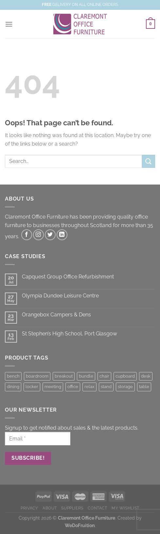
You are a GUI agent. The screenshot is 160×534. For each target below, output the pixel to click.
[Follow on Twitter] (50, 234)
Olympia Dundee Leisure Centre (60, 296)
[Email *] (37, 438)
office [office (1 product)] (72, 386)
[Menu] (9, 24)
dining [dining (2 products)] (13, 386)
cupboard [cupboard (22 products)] (125, 376)
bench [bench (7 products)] (13, 376)
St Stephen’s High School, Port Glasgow (69, 333)
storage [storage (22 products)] (125, 386)
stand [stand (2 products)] (106, 386)
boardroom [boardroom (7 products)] (37, 376)
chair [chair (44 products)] (104, 376)
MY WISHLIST (125, 508)
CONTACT (97, 508)
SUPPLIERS (72, 508)
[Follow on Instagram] (38, 234)
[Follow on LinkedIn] (62, 234)
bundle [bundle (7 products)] (86, 376)
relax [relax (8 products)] (89, 386)
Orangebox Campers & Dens (56, 315)
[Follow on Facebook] (26, 234)
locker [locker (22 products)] (32, 386)
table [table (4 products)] (144, 386)
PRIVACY (29, 508)
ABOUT (50, 508)
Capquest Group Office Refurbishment (68, 277)
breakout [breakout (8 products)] (64, 376)
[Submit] (148, 161)
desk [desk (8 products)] (146, 376)
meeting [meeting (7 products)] (52, 386)
